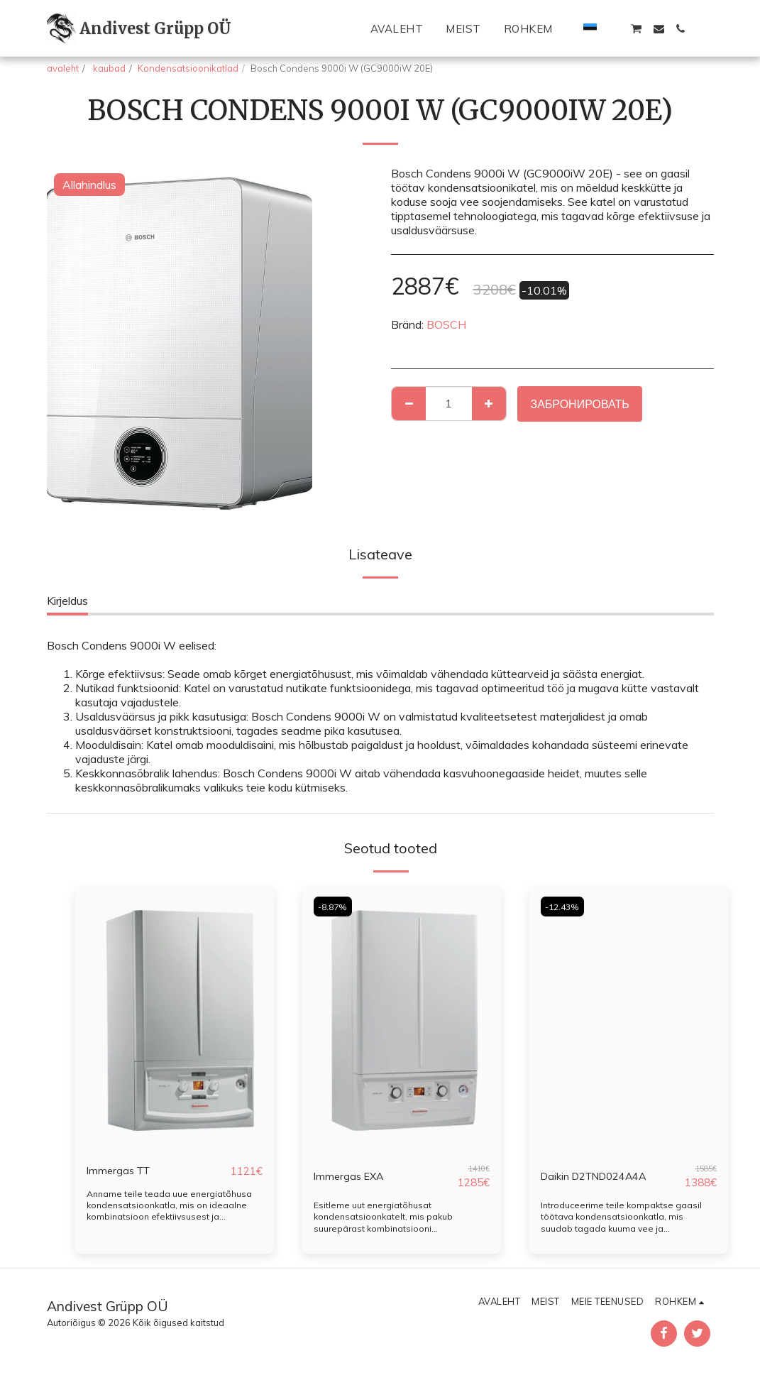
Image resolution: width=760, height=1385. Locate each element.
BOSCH (446, 324)
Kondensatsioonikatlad (188, 68)
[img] (174, 1019)
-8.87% (334, 906)
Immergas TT (121, 1171)
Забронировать (579, 404)
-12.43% (564, 906)
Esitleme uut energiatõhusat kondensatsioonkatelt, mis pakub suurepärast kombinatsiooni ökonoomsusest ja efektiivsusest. (385, 1221)
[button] (613, 28)
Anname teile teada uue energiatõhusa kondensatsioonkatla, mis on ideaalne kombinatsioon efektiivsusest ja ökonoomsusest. (171, 1211)
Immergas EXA (351, 1176)
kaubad (108, 68)
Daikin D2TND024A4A (601, 1176)
